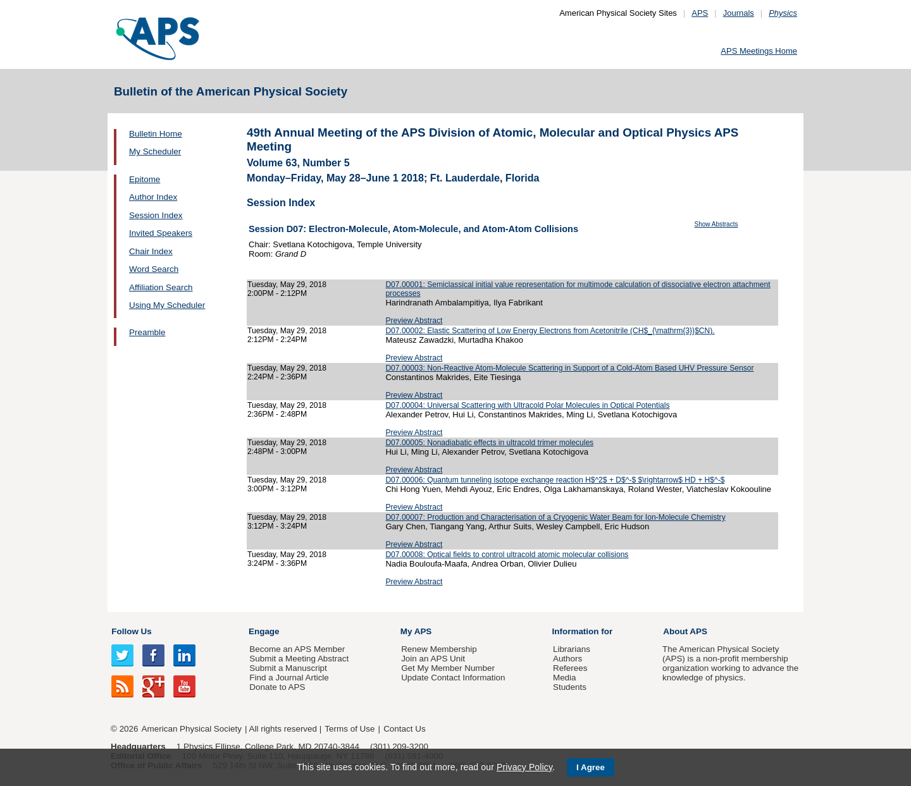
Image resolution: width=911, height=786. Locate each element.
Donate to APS (277, 687)
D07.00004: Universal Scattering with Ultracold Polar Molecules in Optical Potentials (527, 405)
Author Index (153, 197)
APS (699, 13)
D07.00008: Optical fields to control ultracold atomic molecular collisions (506, 554)
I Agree (590, 767)
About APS (685, 631)
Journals (738, 13)
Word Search (153, 269)
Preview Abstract (413, 320)
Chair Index (151, 251)
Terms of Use (350, 729)
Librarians (571, 649)
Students (569, 687)
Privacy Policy (524, 767)
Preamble (147, 332)
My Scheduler (155, 151)
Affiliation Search (161, 287)
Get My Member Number (448, 668)
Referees (570, 668)
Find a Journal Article (288, 677)
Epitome (144, 179)
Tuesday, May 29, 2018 (286, 284)
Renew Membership (439, 649)
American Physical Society (192, 729)
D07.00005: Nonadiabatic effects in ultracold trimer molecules (489, 442)
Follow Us (131, 631)
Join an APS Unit (433, 658)
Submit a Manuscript (287, 668)
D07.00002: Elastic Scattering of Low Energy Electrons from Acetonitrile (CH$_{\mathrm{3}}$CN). (549, 330)
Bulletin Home (155, 133)
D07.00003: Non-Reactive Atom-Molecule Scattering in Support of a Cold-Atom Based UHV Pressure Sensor (569, 368)
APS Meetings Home (759, 51)
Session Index (155, 215)
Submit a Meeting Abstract (299, 658)
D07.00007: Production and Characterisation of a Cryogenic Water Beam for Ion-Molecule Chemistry (555, 517)
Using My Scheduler (167, 305)
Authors (567, 658)
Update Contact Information (453, 677)
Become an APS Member (297, 649)
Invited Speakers (160, 233)
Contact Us (404, 729)
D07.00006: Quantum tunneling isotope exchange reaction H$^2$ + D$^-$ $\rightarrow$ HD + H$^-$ (554, 480)
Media (564, 677)
